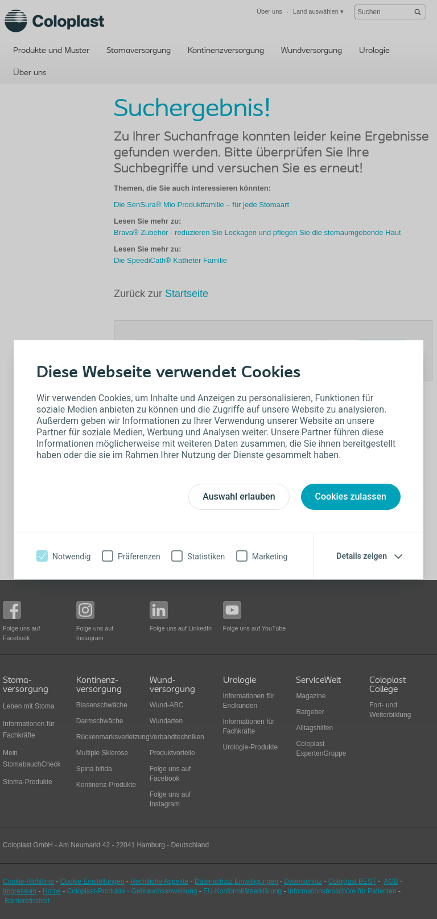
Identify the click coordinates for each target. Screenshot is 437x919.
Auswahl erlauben (239, 496)
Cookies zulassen (350, 496)
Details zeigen (361, 556)
